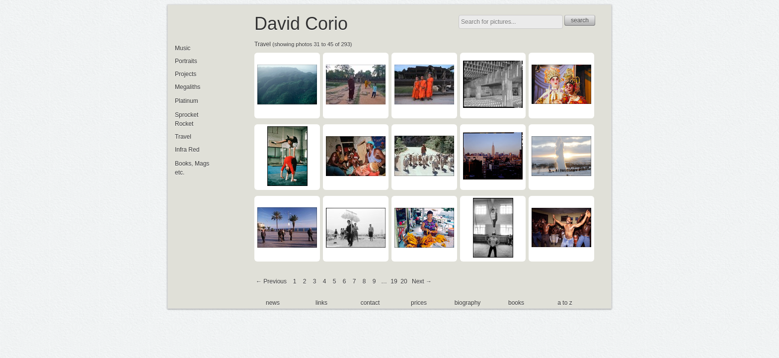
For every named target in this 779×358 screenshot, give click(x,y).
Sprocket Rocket (186, 119)
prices (419, 302)
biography (468, 302)
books (516, 302)
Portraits (186, 61)
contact (370, 302)
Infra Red (187, 149)
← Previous (271, 281)
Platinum (186, 100)
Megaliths (187, 87)
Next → (422, 281)
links (321, 302)
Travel (262, 44)
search (580, 20)
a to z (564, 302)
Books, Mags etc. (192, 168)
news (273, 302)
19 (393, 281)
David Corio (301, 23)
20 (403, 281)
